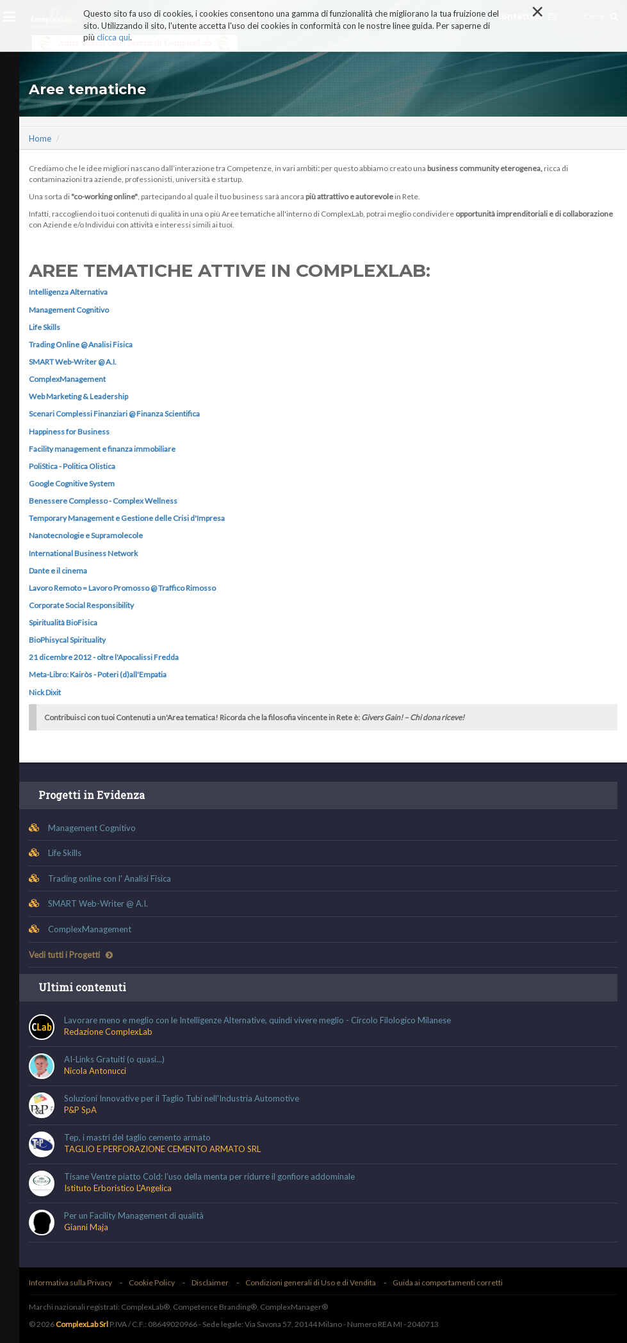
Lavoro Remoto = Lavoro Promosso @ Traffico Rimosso (122, 588)
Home (40, 138)
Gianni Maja (86, 1227)
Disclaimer (210, 1282)
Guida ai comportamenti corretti (448, 1282)
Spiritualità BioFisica (63, 622)
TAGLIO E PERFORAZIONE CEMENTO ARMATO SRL (162, 1149)
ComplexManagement (67, 379)
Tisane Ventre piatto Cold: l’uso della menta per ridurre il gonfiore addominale (209, 1176)
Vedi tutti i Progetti (71, 955)
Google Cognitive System (72, 483)
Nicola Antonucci (95, 1071)
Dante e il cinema (58, 570)
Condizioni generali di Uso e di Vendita (310, 1282)
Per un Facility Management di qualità (134, 1215)
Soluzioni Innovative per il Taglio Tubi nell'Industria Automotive (181, 1098)
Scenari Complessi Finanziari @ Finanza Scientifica (114, 413)
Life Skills (44, 327)
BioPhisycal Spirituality (67, 640)
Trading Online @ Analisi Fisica (81, 344)
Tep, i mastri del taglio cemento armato (137, 1137)
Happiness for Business (69, 431)
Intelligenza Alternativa (68, 292)
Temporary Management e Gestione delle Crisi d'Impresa (127, 518)
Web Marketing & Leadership (78, 396)
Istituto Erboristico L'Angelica (118, 1188)
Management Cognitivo (69, 310)
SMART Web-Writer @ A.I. (73, 362)
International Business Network (83, 553)
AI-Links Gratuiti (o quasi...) (114, 1059)
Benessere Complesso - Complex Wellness (103, 501)
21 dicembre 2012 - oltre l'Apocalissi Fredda (104, 657)
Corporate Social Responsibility (81, 605)
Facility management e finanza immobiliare (102, 449)
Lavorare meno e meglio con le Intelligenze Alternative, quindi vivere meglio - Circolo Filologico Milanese (257, 1020)
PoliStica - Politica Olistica (72, 466)
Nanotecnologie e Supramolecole (86, 535)
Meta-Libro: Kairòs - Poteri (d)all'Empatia (98, 674)
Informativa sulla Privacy (70, 1282)
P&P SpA (80, 1110)
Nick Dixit (45, 692)
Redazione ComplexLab (108, 1031)
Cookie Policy (152, 1282)
